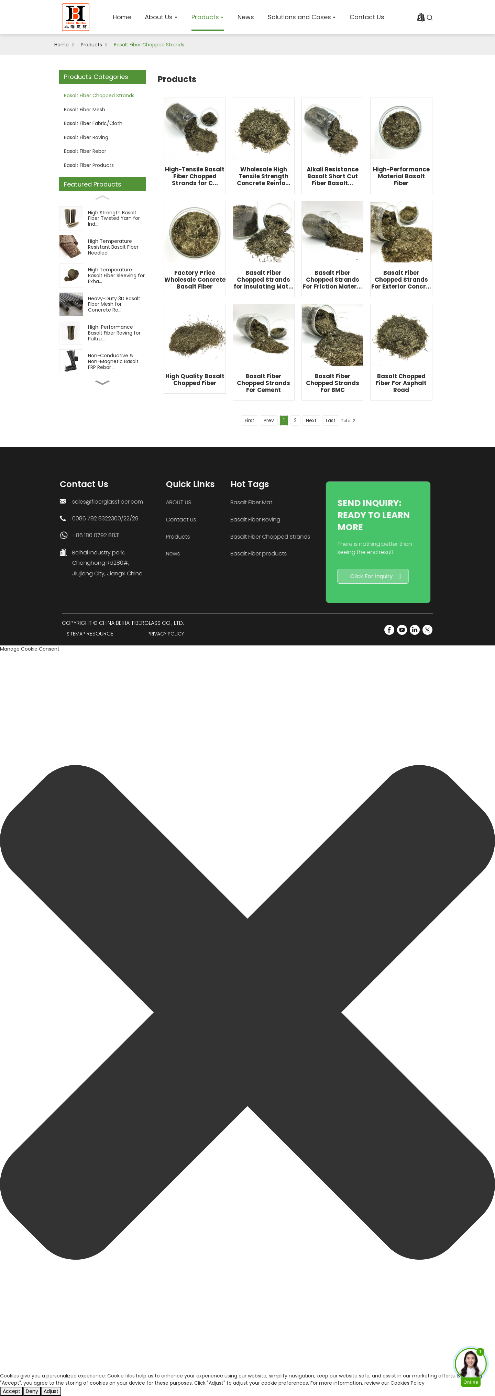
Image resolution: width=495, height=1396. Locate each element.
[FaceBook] (389, 630)
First (249, 420)
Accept (11, 1391)
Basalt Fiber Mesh (84, 109)
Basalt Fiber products (182, 554)
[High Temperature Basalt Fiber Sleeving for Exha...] (102, 275)
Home (61, 44)
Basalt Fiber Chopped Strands (149, 44)
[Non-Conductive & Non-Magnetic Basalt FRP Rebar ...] (102, 361)
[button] (247, 1012)
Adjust (51, 1391)
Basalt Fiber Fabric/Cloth (93, 123)
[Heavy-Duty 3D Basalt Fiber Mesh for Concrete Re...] (102, 304)
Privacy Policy (165, 633)
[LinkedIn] (415, 630)
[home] (122, 17)
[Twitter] (427, 630)
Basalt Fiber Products (89, 165)
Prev (269, 420)
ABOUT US (132, 502)
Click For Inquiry (275, 576)
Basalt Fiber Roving (86, 137)
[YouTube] (402, 630)
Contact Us (134, 520)
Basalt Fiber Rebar (85, 151)
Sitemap (76, 633)
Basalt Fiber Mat (175, 502)
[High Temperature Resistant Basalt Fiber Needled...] (102, 246)
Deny (32, 1391)
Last (331, 420)
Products (91, 44)
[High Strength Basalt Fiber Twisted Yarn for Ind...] (102, 218)
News (126, 554)
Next (311, 420)
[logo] (75, 17)
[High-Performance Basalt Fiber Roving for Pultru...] (102, 332)
